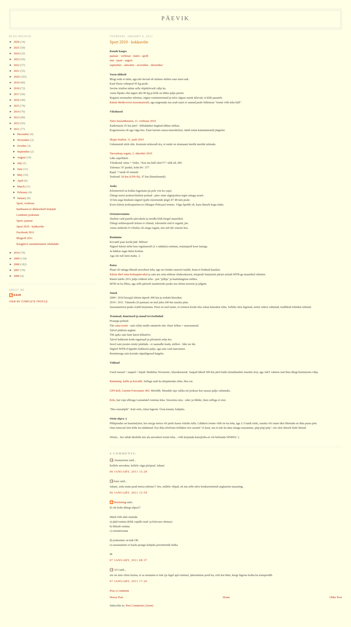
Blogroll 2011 (24, 238)
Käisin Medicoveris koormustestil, (130, 102)
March (21, 186)
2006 (17, 275)
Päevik (175, 18)
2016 (17, 100)
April (20, 180)
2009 (17, 258)
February (22, 192)
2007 (17, 270)
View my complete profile (28, 301)
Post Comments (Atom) (139, 605)
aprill (145, 55)
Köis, (113, 400)
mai (112, 60)
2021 (17, 70)
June (20, 169)
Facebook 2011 (25, 232)
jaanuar (114, 55)
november (142, 65)
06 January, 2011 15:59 (128, 492)
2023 (17, 59)
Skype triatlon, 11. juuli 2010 (127, 139)
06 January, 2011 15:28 (128, 471)
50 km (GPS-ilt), (131, 176)
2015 (17, 105)
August (21, 157)
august (129, 60)
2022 (17, 65)
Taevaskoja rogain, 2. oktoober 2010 (131, 153)
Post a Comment (119, 590)
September (23, 151)
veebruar (126, 55)
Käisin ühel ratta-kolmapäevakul (129, 274)
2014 (17, 111)
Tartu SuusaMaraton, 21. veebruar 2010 (133, 121)
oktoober (129, 65)
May (20, 174)
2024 (17, 53)
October (22, 145)
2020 (17, 76)
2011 (17, 129)
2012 (17, 123)
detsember (157, 65)
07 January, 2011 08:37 (128, 560)
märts (136, 55)
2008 (17, 264)
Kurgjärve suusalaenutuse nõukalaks (37, 244)
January (22, 198)
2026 (17, 41)
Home (226, 597)
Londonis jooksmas (27, 214)
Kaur (17, 295)
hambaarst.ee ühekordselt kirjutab (36, 209)
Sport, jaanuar (24, 220)
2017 (17, 94)
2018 (17, 88)
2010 (17, 252)
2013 (17, 117)
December (23, 134)
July (20, 163)
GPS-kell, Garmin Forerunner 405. (130, 390)
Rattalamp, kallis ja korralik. (126, 381)
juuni (119, 60)
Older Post (336, 597)
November (23, 140)
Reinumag (120, 502)
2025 (17, 47)
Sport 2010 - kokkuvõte (129, 42)
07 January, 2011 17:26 (128, 581)
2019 (17, 82)
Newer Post (116, 597)
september (116, 65)
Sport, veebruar (25, 203)
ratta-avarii (121, 325)
